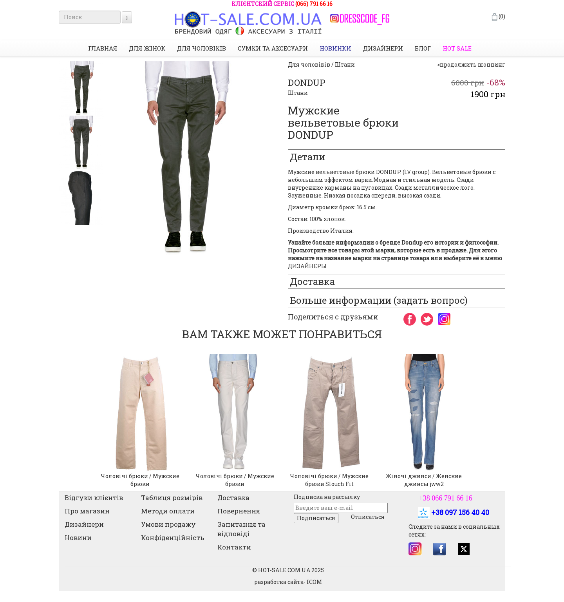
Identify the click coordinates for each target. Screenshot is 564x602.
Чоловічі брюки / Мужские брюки (140, 480)
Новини (78, 537)
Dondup (411, 242)
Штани (298, 92)
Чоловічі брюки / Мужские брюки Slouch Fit (329, 480)
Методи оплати (168, 510)
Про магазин (87, 510)
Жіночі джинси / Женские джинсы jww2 (424, 480)
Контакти (234, 546)
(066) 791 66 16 (314, 3)
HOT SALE (457, 48)
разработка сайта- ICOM (288, 582)
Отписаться (368, 516)
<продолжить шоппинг (471, 64)
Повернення (238, 510)
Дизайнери (383, 48)
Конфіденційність (172, 537)
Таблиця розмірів (171, 497)
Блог (423, 48)
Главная (102, 48)
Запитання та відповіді (241, 529)
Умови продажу (168, 524)
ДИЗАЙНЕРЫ (307, 266)
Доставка (233, 497)
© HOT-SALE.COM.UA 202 (286, 570)
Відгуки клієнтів (94, 497)
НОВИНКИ (335, 48)
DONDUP (306, 82)
